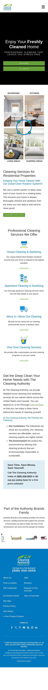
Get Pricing (24, 63)
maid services (36, 407)
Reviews (28, 585)
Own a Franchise (31, 598)
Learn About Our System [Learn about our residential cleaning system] (16, 217)
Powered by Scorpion (24, 663)
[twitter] (15, 629)
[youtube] (24, 629)
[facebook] (11, 629)
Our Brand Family (11, 598)
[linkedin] (36, 629)
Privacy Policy (9, 608)
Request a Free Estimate (31, 591)
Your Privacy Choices (14, 618)
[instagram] (32, 629)
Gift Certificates (10, 590)
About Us (7, 580)
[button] (43, 7)
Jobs (26, 580)
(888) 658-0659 (24, 478)
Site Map (7, 603)
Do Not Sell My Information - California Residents (24, 652)
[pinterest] (19, 629)
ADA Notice (8, 613)
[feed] (28, 629)
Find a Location (10, 585)
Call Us (24, 70)
